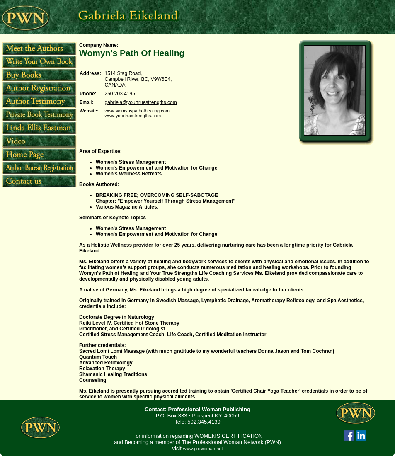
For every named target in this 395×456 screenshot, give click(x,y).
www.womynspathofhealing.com (137, 110)
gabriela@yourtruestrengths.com (140, 102)
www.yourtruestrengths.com (132, 115)
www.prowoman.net (203, 448)
